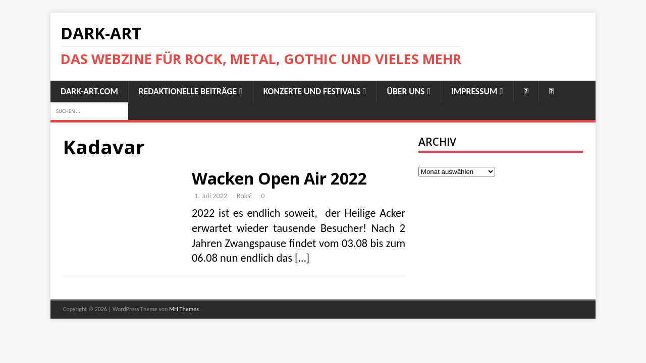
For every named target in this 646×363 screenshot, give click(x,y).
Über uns (405, 91)
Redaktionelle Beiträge (188, 91)
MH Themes (184, 309)
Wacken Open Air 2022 (279, 178)
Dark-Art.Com (89, 91)
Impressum (474, 91)
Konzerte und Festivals (311, 91)
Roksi (244, 195)
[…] (302, 258)
